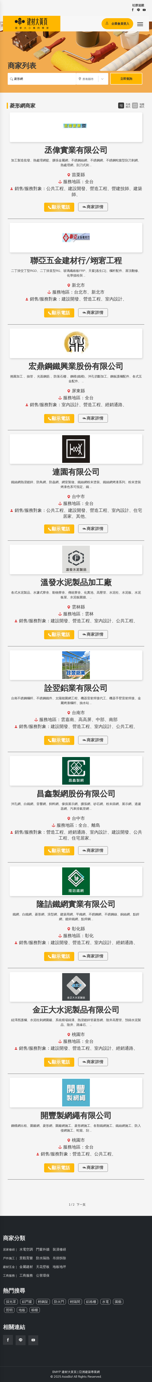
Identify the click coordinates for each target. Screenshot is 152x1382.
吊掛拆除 (59, 1260)
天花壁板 (42, 1269)
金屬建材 (26, 1269)
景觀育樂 (26, 1260)
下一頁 (81, 1204)
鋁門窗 (27, 1304)
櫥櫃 (34, 1312)
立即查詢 (126, 79)
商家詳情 (93, 207)
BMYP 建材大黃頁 (64, 1372)
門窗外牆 (42, 1252)
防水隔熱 (42, 1260)
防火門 (59, 1304)
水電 (105, 1304)
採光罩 (11, 1304)
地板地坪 (59, 1269)
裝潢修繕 (59, 1252)
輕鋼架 (43, 1304)
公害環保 (42, 1278)
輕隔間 (75, 1304)
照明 (9, 1312)
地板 (22, 1312)
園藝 (118, 1304)
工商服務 (26, 1278)
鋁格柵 (91, 1304)
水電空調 (26, 1252)
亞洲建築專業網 (89, 1372)
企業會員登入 (117, 23)
